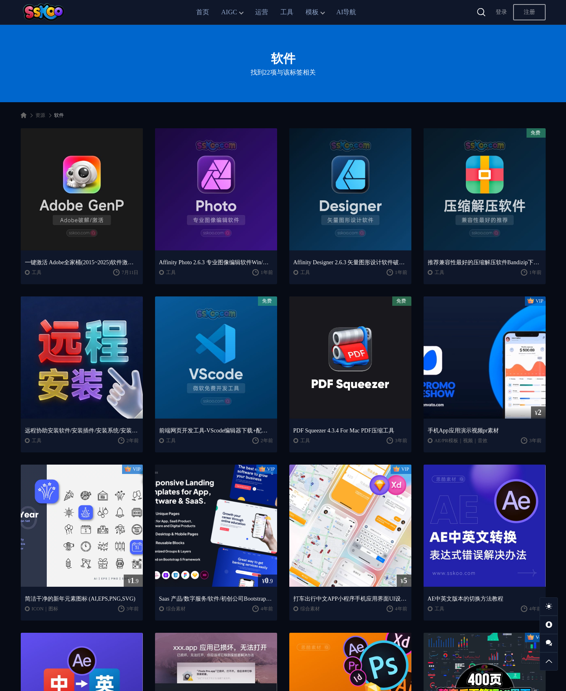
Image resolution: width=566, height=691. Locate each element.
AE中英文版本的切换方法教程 (466, 599)
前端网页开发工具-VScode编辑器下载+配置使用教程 (216, 431)
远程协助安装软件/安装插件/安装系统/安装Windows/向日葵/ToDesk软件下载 (82, 431)
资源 (40, 115)
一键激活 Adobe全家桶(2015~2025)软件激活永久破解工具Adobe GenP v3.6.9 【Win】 (82, 262)
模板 (312, 12)
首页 (202, 12)
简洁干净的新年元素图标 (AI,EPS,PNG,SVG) (80, 599)
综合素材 (176, 609)
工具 (286, 12)
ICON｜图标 (45, 609)
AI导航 (346, 12)
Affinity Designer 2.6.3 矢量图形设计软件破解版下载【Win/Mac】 (350, 262)
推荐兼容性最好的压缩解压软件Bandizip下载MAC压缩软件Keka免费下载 (485, 262)
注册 (529, 12)
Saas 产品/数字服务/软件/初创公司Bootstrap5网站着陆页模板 (216, 599)
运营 (261, 12)
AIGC (229, 12)
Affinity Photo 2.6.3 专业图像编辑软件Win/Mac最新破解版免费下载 (216, 262)
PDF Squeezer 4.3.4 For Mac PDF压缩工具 (344, 431)
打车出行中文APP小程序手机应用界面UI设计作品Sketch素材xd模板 (350, 599)
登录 (501, 12)
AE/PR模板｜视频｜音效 (461, 440)
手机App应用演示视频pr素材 (463, 431)
